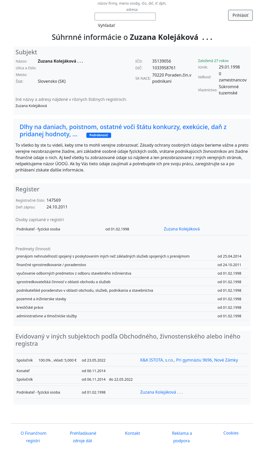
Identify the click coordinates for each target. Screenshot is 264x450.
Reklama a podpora (181, 437)
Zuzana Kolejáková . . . (161, 392)
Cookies (231, 433)
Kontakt (132, 433)
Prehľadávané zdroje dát (82, 437)
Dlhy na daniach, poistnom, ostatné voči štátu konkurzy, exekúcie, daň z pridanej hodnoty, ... (123, 130)
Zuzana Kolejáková (182, 229)
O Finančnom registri (33, 437)
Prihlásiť (240, 15)
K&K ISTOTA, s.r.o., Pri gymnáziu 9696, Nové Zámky (189, 360)
